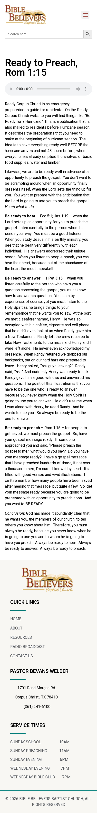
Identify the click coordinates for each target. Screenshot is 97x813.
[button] (85, 15)
